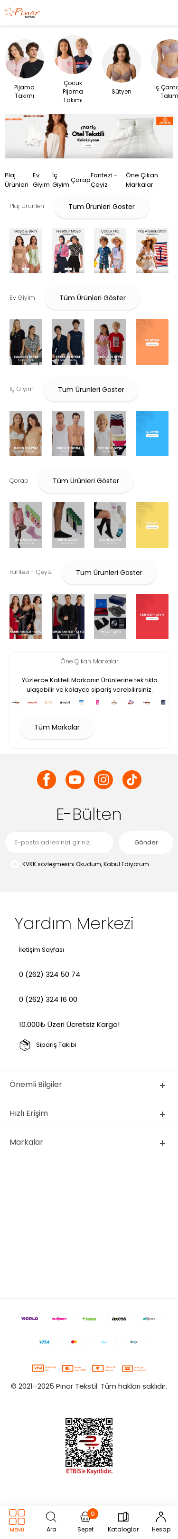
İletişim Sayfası (41, 949)
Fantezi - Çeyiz (104, 180)
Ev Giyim (41, 180)
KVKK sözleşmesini (48, 864)
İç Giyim (60, 180)
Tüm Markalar (57, 727)
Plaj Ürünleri (16, 180)
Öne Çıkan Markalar (142, 180)
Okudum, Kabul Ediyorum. (79, 864)
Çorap (81, 179)
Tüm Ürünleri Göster (101, 206)
